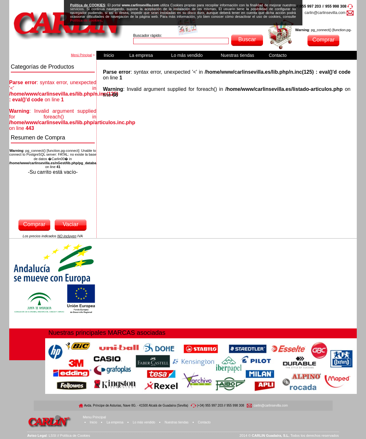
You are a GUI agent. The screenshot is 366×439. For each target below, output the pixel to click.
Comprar (323, 40)
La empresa (141, 55)
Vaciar (71, 224)
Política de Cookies (75, 435)
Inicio (109, 55)
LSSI (52, 435)
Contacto (278, 55)
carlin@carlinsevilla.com (325, 12)
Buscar (247, 39)
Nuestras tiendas (237, 55)
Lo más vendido (187, 55)
